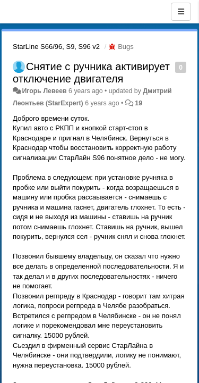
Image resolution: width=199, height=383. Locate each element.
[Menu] (181, 12)
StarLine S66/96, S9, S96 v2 (56, 47)
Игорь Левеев (44, 91)
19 (138, 103)
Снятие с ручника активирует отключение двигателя (91, 73)
